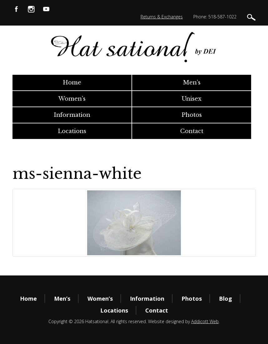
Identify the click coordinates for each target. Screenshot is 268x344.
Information (72, 115)
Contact (191, 131)
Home (72, 82)
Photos (191, 115)
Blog (225, 298)
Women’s (72, 98)
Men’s (192, 82)
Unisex (191, 98)
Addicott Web (205, 321)
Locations (72, 131)
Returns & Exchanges (162, 17)
